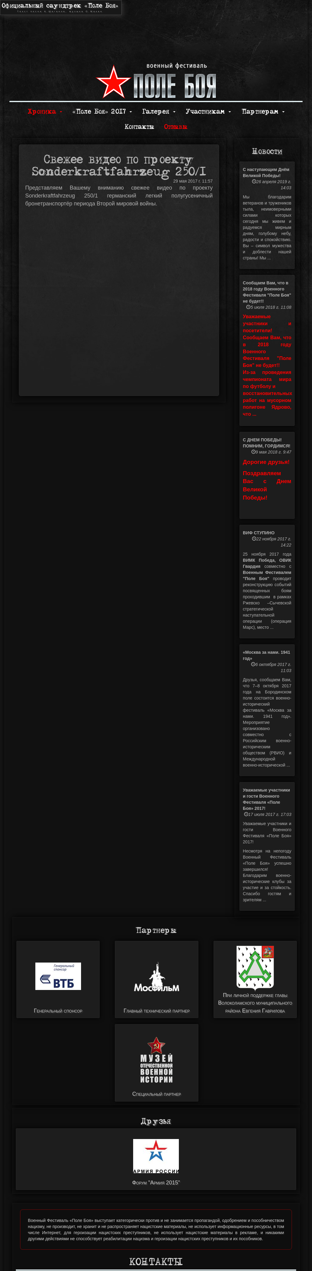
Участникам (208, 111)
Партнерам (263, 111)
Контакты (139, 127)
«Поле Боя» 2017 (102, 111)
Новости (267, 151)
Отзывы (175, 127)
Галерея (159, 111)
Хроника (45, 111)
